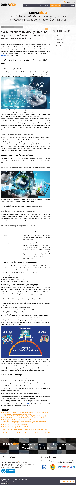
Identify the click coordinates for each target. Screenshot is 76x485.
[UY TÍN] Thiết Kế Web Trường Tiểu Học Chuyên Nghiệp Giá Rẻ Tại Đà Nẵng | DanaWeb (26, 433)
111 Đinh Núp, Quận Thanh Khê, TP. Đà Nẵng (15, 462)
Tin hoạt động (60, 39)
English (68, 2)
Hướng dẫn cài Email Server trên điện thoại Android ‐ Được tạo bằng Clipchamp (24, 421)
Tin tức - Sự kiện (8, 27)
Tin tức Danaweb (61, 46)
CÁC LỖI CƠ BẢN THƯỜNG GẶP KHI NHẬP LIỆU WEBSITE (18, 428)
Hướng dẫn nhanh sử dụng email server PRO (14, 424)
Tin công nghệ (18, 27)
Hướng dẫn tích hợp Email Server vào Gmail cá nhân (16, 419)
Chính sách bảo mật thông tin (37, 481)
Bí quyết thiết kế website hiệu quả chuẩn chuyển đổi (16, 414)
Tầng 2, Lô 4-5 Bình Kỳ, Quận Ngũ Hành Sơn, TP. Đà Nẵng (19, 464)
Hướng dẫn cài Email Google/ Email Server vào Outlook (17, 423)
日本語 (73, 2)
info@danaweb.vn (5, 467)
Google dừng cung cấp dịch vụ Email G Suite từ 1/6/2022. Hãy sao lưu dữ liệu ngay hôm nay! (25, 430)
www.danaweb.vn (16, 467)
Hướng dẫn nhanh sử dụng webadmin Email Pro (15, 426)
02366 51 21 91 (5, 466)
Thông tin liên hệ (8, 457)
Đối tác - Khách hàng (48, 457)
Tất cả (57, 36)
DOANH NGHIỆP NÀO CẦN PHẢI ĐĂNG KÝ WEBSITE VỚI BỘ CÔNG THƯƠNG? (23, 417)
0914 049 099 (14, 466)
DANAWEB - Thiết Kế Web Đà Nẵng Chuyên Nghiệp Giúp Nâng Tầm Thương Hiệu (24, 416)
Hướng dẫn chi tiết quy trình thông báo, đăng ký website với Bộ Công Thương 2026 (25, 412)
